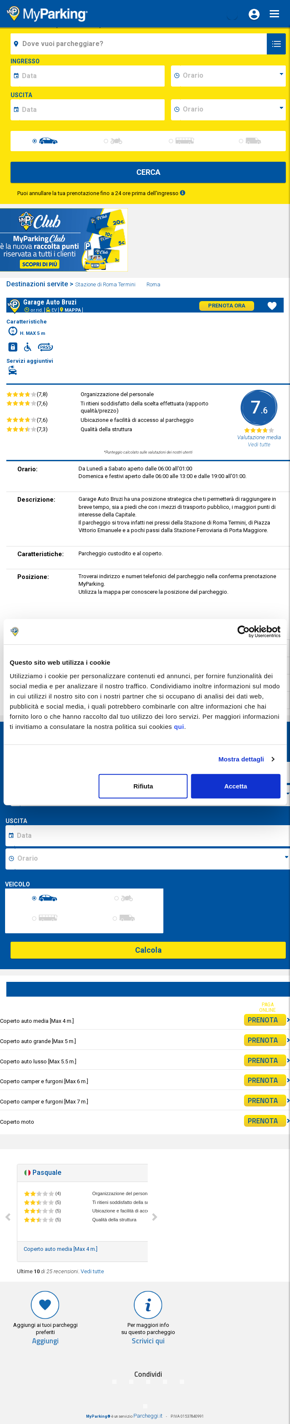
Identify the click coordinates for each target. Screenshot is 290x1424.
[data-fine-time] (233, 109)
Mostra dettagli (241, 759)
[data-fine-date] (92, 109)
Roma (154, 284)
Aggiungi (45, 1341)
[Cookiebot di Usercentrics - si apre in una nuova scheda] (243, 631)
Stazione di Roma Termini (106, 284)
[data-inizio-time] (233, 76)
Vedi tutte (92, 1271)
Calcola (148, 950)
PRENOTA (267, 1019)
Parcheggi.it (148, 1416)
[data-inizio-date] (92, 76)
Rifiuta (143, 785)
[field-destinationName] (139, 43)
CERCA (148, 172)
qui (179, 726)
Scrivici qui (148, 1341)
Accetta (235, 785)
